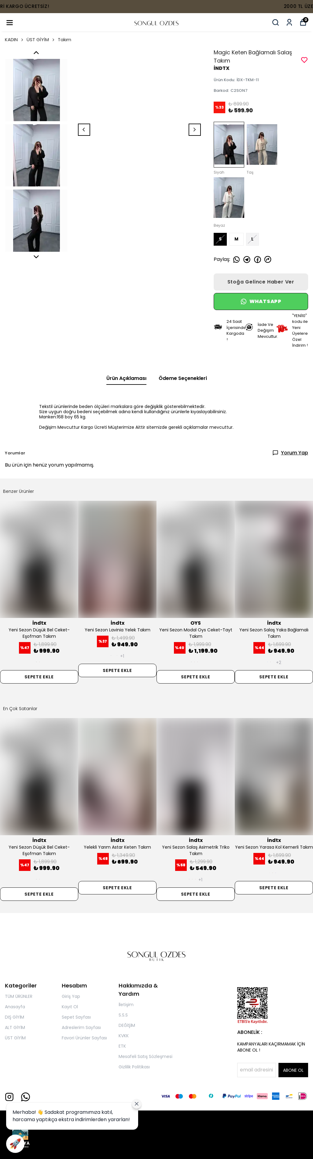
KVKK (124, 1036)
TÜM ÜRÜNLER (18, 996)
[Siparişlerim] (289, 22)
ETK (122, 1046)
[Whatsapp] (25, 1096)
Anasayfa (15, 1007)
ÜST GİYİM (41, 39)
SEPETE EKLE (39, 677)
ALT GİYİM (15, 1027)
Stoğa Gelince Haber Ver (260, 281)
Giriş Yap (71, 996)
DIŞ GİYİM (14, 1017)
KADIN (14, 39)
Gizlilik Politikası (134, 1067)
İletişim (126, 1005)
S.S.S (123, 1015)
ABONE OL (293, 1070)
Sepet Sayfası (76, 1017)
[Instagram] (9, 1096)
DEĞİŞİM (127, 1025)
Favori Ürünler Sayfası (84, 1038)
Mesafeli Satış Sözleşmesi (145, 1056)
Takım (64, 39)
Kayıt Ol (70, 1007)
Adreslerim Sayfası (81, 1027)
